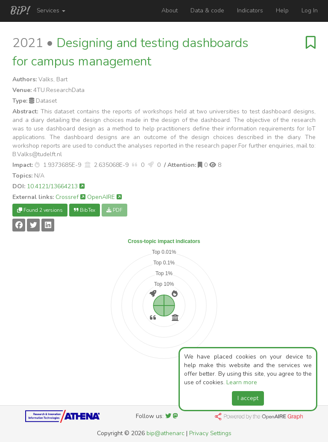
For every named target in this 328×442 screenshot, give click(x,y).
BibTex (84, 210)
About (169, 10)
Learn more (241, 382)
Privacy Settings (210, 433)
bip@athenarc (165, 433)
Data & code (207, 10)
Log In (310, 10)
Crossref (70, 197)
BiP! (20, 11)
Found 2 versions (40, 210)
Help (282, 10)
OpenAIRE (104, 197)
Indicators (250, 10)
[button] (37, 165)
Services (51, 10)
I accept (247, 398)
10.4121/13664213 (56, 186)
